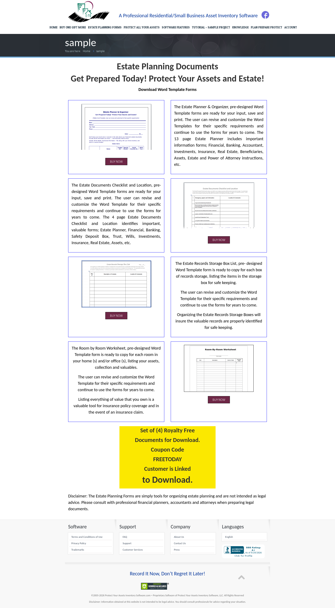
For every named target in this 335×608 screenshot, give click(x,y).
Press (177, 549)
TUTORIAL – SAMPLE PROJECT (211, 27)
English (229, 536)
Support (127, 543)
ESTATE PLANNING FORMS (105, 27)
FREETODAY (167, 459)
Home (86, 51)
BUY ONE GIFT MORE (73, 27)
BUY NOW (116, 161)
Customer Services (133, 549)
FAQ (125, 536)
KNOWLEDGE (240, 27)
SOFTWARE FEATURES (176, 27)
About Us (179, 536)
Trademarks (77, 549)
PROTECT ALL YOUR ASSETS (142, 27)
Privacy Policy (78, 543)
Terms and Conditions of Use (87, 536)
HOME (53, 27)
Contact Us (180, 543)
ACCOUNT (290, 27)
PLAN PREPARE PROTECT (266, 27)
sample (100, 51)
